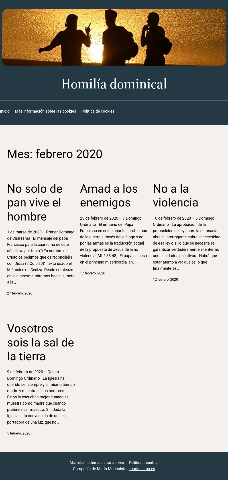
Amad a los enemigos (109, 195)
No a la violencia (176, 195)
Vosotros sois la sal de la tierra (40, 342)
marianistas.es (142, 469)
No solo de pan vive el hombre (34, 202)
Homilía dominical (114, 83)
